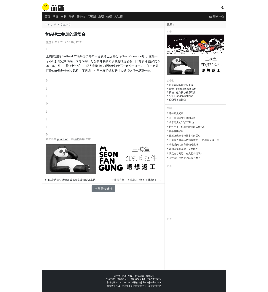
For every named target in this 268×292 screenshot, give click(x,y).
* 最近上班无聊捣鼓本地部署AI (183, 135)
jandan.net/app (184, 96)
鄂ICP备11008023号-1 (117, 279)
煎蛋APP (150, 275)
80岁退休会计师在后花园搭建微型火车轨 (70, 179)
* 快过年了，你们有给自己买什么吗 (186, 126)
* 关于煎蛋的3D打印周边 (180, 122)
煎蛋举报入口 (113, 285)
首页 (47, 16)
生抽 (48, 42)
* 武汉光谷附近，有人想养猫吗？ (185, 153)
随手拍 (81, 16)
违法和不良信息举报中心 (134, 285)
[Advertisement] (195, 192)
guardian (62, 139)
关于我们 (118, 275)
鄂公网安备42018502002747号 (146, 279)
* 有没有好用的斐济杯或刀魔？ (183, 158)
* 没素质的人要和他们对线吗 (182, 144)
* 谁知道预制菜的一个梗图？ (182, 149)
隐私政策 (139, 275)
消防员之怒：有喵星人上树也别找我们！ (136, 179)
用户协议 (128, 275)
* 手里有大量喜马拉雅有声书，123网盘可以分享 (193, 140)
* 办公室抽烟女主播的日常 (181, 117)
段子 (71, 16)
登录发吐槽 (103, 189)
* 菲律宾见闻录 (175, 113)
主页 (47, 24)
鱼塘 (101, 16)
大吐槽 (118, 16)
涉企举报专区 (154, 285)
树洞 (63, 16)
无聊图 (91, 16)
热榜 (109, 16)
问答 (55, 16)
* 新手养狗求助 (175, 131)
